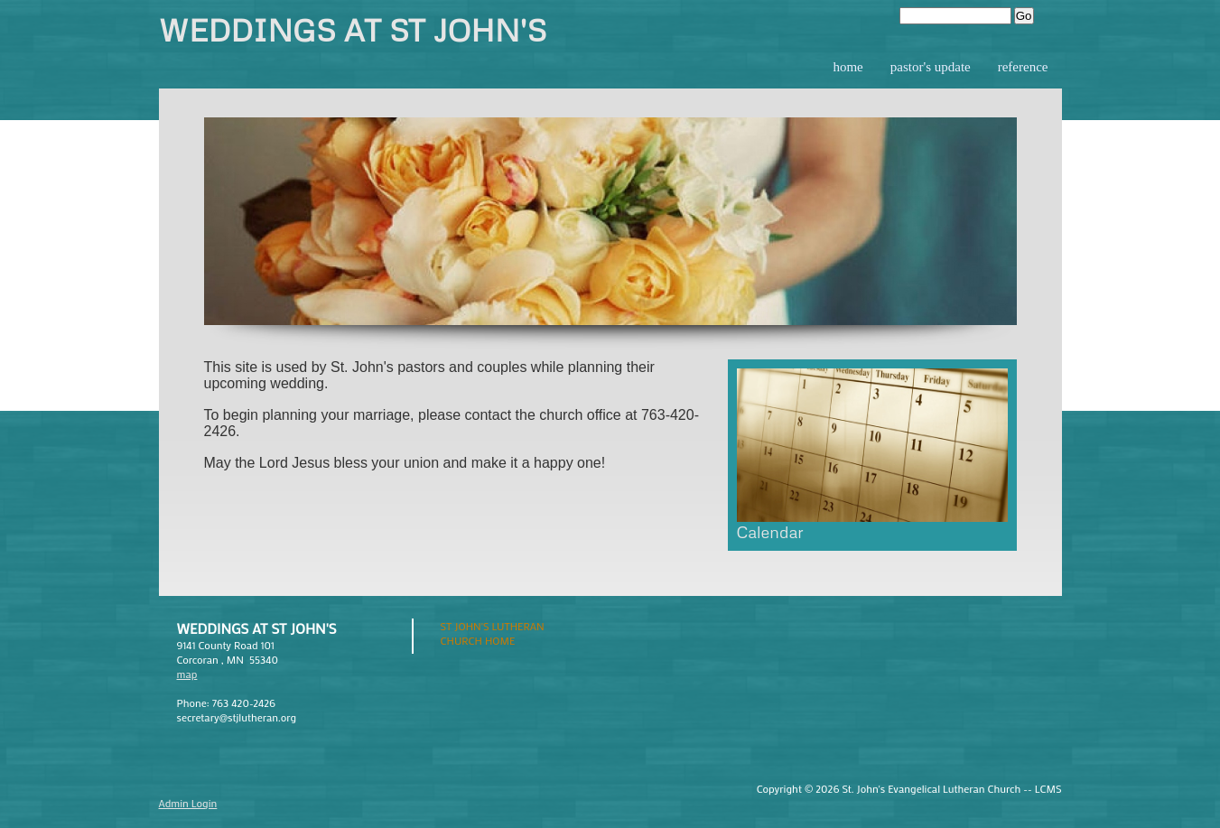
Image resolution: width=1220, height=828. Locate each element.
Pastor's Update (930, 67)
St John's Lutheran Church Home (493, 633)
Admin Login (188, 802)
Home (847, 67)
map (187, 673)
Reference (1023, 67)
